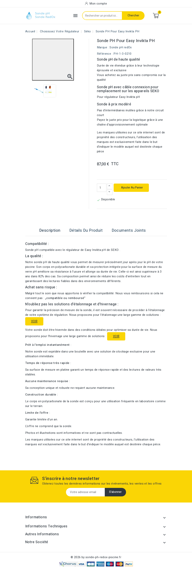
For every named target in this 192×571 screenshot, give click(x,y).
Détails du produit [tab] (86, 230)
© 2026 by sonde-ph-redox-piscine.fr (96, 557)
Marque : (103, 47)
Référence (104, 54)
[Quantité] (101, 188)
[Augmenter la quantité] (109, 186)
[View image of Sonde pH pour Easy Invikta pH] (39, 90)
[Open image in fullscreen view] (53, 60)
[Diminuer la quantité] (109, 192)
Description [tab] (49, 230)
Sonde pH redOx (120, 47)
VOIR (34, 321)
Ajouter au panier (132, 188)
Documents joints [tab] (129, 230)
